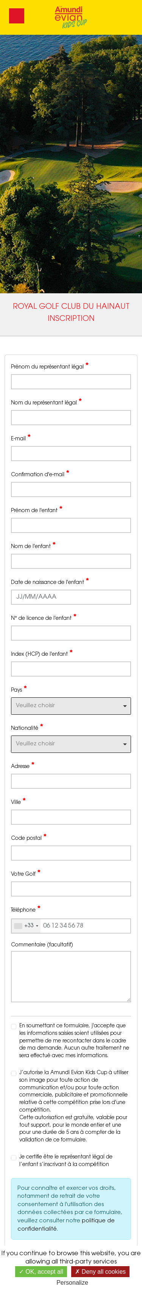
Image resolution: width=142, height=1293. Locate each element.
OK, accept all (41, 1271)
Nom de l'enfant (33, 546)
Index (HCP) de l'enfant (42, 654)
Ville (18, 802)
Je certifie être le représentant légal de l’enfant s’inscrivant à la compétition (65, 1161)
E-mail (21, 438)
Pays (19, 690)
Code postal (29, 838)
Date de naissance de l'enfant (50, 582)
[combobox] (71, 706)
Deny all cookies (100, 1271)
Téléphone (26, 910)
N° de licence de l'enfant (43, 618)
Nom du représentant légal (46, 402)
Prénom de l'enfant (36, 510)
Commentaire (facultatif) (42, 945)
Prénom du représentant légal (50, 366)
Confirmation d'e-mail (40, 474)
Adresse (22, 766)
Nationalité (27, 728)
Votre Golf (26, 874)
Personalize (72, 1282)
